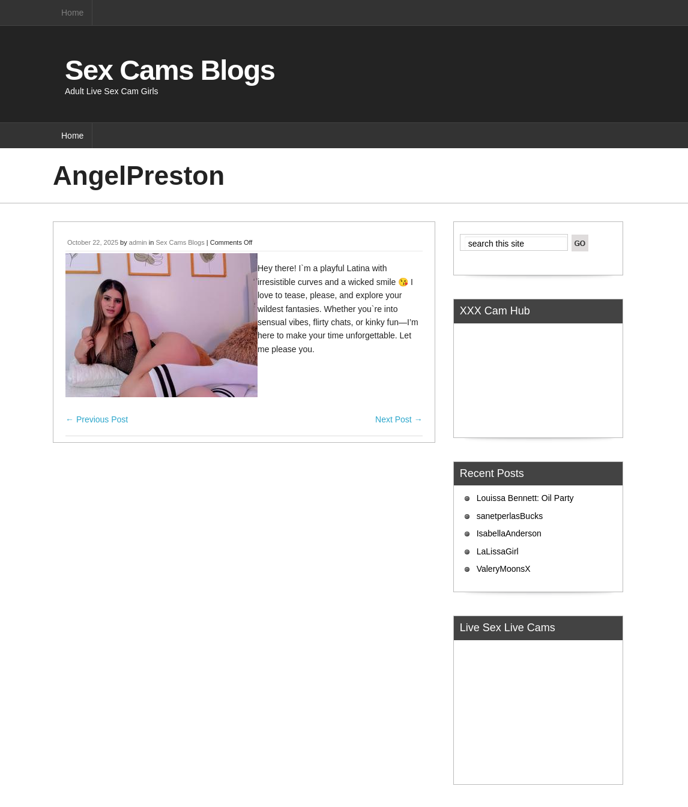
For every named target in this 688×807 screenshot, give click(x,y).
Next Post (399, 419)
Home (72, 12)
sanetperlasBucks (510, 516)
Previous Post (96, 419)
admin (138, 242)
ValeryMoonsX (504, 569)
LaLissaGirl (498, 551)
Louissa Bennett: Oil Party (525, 498)
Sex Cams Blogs (170, 70)
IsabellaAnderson (509, 533)
